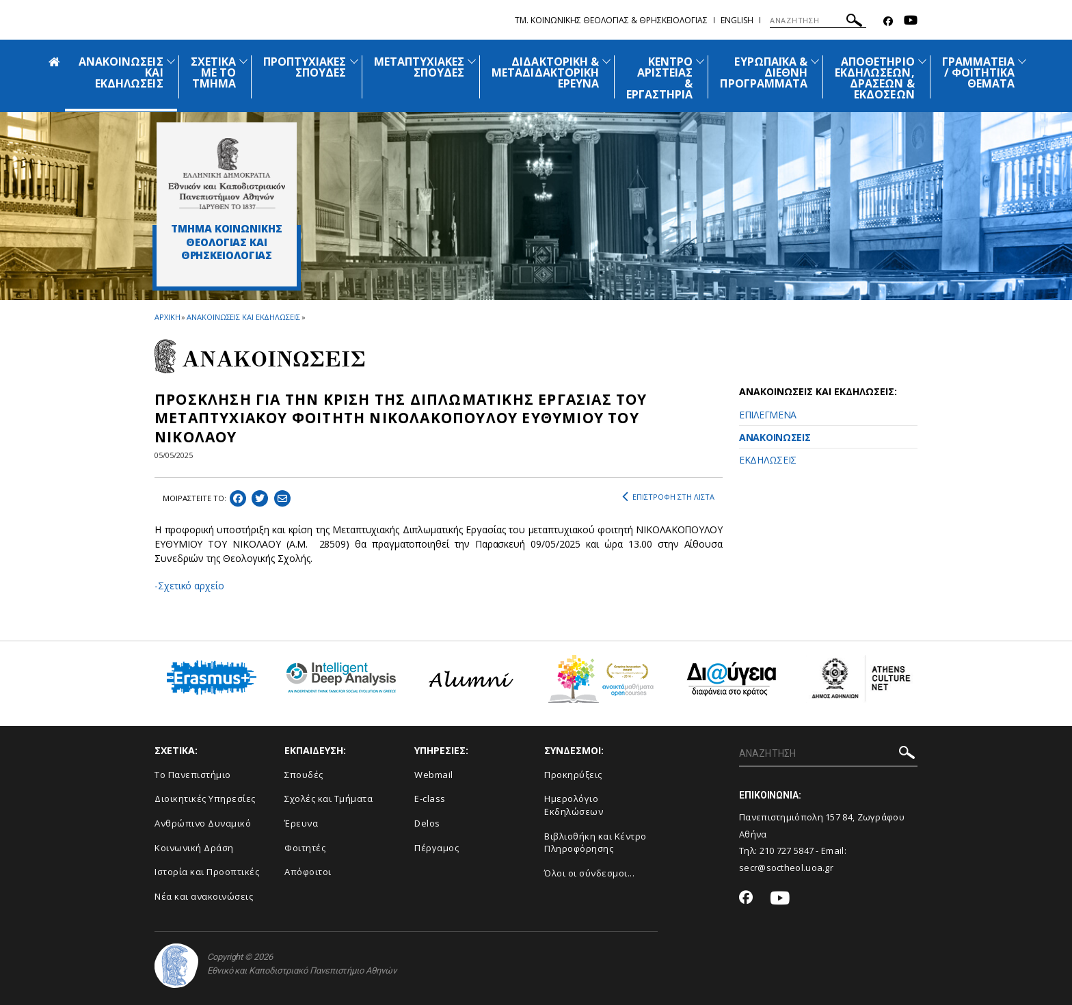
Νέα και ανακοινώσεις (204, 896)
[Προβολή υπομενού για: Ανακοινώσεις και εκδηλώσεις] (170, 61)
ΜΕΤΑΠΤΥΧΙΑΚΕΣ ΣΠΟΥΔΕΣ (419, 67)
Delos (427, 823)
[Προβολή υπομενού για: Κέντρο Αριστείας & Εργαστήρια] (700, 61)
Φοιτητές (304, 848)
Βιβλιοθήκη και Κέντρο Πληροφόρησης (595, 842)
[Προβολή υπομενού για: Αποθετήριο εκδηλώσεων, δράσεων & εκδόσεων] (922, 61)
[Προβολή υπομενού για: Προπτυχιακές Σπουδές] (354, 61)
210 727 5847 (787, 850)
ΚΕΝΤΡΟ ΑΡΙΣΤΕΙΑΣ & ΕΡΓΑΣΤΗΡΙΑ (659, 78)
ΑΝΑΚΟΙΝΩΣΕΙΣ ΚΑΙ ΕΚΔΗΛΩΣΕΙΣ (243, 317)
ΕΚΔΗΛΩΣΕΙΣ (767, 459)
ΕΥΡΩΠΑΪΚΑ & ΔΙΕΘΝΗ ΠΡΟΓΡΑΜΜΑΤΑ (763, 72)
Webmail (433, 774)
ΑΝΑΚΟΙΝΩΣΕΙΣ (774, 437)
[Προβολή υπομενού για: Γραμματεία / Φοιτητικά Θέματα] (1022, 61)
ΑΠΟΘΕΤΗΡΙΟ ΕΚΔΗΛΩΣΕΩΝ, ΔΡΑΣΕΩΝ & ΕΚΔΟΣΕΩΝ (875, 78)
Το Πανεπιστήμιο (193, 774)
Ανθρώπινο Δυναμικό (203, 823)
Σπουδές (303, 774)
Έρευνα (301, 823)
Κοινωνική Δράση (194, 848)
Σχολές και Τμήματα (328, 798)
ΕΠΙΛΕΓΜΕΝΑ (767, 414)
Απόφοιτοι (308, 872)
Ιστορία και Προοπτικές (207, 872)
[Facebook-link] (888, 21)
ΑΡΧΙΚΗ (167, 317)
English (737, 20)
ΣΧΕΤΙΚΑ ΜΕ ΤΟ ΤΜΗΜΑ (213, 72)
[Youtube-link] (910, 21)
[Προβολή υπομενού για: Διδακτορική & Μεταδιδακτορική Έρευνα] (606, 61)
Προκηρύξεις (573, 774)
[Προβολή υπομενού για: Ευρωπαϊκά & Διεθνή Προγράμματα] (814, 61)
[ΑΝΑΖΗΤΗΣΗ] (818, 20)
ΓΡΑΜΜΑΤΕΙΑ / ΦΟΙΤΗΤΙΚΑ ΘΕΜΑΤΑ (978, 72)
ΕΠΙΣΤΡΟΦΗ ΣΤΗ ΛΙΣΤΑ (668, 497)
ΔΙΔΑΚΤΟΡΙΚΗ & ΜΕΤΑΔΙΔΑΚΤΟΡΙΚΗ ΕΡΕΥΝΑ (545, 72)
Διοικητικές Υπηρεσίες (205, 798)
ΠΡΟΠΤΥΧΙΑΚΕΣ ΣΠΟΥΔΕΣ (305, 67)
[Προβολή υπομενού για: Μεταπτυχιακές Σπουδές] (471, 61)
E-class (430, 798)
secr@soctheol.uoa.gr (786, 867)
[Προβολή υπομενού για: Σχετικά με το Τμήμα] (243, 61)
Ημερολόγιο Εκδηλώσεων (573, 805)
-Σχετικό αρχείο (189, 585)
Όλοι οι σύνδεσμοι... (589, 873)
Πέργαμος (436, 848)
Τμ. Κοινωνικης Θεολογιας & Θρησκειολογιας (611, 20)
